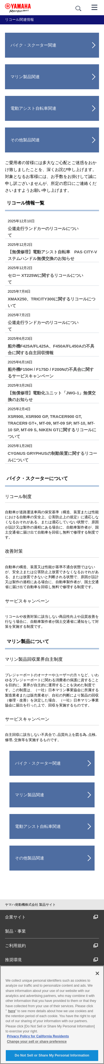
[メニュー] (94, 7)
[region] (52, 1015)
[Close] (97, 973)
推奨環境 (51, 959)
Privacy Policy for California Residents (38, 1036)
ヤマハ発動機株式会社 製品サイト (30, 905)
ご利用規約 (51, 945)
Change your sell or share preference (37, 1041)
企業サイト (51, 917)
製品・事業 (15, 931)
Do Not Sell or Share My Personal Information (52, 1055)
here (11, 1011)
